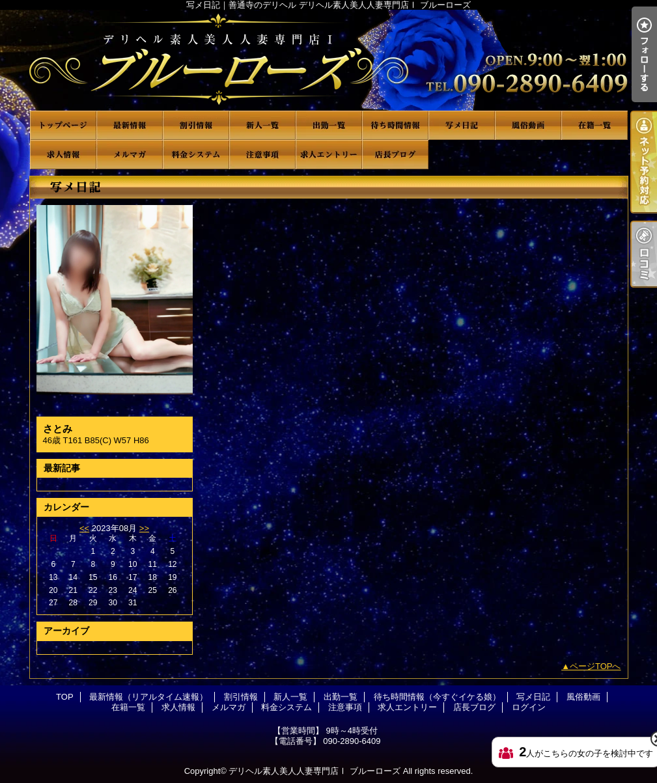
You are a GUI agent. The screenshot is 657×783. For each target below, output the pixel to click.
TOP (63, 125)
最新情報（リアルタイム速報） (129, 125)
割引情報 (196, 125)
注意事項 (262, 154)
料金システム (196, 154)
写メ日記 (461, 125)
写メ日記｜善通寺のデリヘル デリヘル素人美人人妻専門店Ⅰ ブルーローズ (328, 60)
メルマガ (129, 154)
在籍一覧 (594, 125)
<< (84, 528)
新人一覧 (262, 125)
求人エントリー (329, 154)
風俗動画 (528, 125)
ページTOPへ (595, 666)
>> (144, 528)
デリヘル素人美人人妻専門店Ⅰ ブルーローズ (314, 771)
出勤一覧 (329, 125)
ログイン (529, 707)
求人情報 (63, 154)
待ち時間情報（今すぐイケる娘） (395, 125)
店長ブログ (395, 154)
